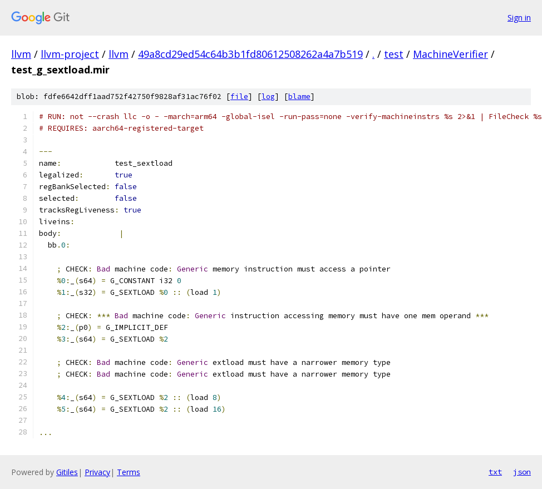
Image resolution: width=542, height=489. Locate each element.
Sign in (519, 17)
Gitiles (67, 472)
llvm (21, 54)
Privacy (97, 472)
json (522, 472)
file (239, 96)
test (393, 54)
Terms (128, 472)
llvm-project (70, 54)
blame (299, 96)
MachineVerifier (450, 54)
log (268, 96)
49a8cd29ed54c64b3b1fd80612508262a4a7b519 (250, 54)
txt (495, 472)
